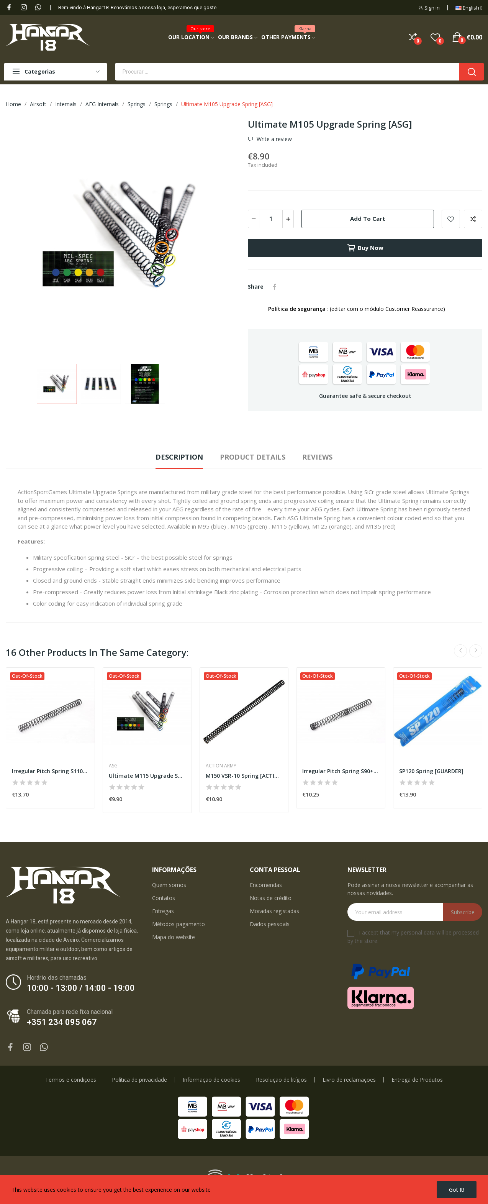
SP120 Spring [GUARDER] (431, 771)
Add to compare (473, 219)
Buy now (365, 248)
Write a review (273, 139)
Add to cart (367, 218)
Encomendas (266, 885)
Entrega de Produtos (417, 1079)
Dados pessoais (270, 924)
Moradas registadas (274, 911)
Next (475, 650)
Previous (460, 650)
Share (274, 286)
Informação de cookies (211, 1079)
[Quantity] (270, 219)
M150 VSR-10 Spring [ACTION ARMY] (244, 775)
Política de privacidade (139, 1079)
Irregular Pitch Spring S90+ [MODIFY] (340, 771)
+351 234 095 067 (62, 1022)
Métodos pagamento (178, 924)
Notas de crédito (270, 898)
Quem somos (169, 885)
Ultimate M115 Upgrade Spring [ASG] (147, 775)
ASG (113, 766)
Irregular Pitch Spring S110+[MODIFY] (50, 771)
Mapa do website (173, 937)
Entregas (163, 911)
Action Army (221, 766)
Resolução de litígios (281, 1079)
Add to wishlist (451, 219)
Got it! (456, 1189)
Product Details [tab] (252, 457)
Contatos (163, 898)
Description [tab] (179, 457)
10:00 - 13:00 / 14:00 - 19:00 (81, 988)
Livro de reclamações (349, 1079)
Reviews (317, 457)
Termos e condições (70, 1079)
